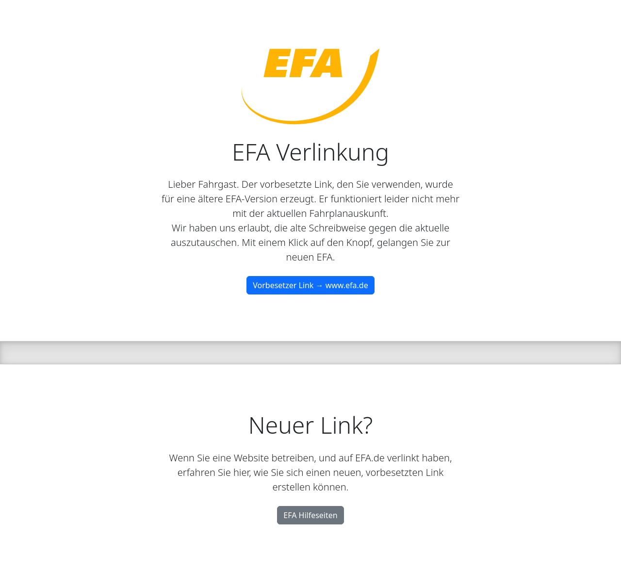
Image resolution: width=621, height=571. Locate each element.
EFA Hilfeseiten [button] (310, 515)
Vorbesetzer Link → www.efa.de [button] (310, 285)
